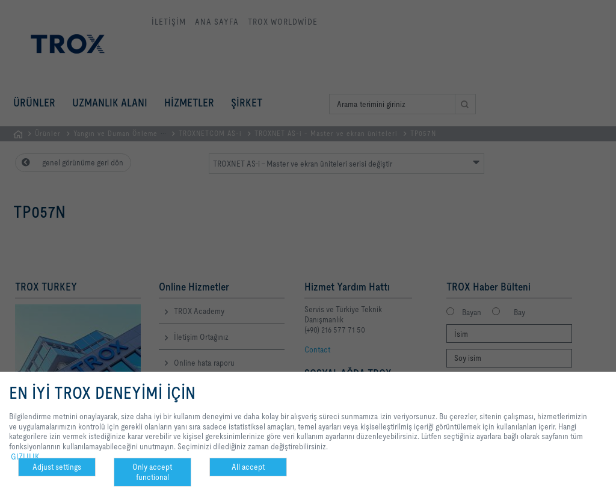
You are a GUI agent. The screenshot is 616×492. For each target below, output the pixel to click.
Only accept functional (152, 472)
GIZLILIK (25, 456)
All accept (248, 467)
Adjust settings (56, 467)
